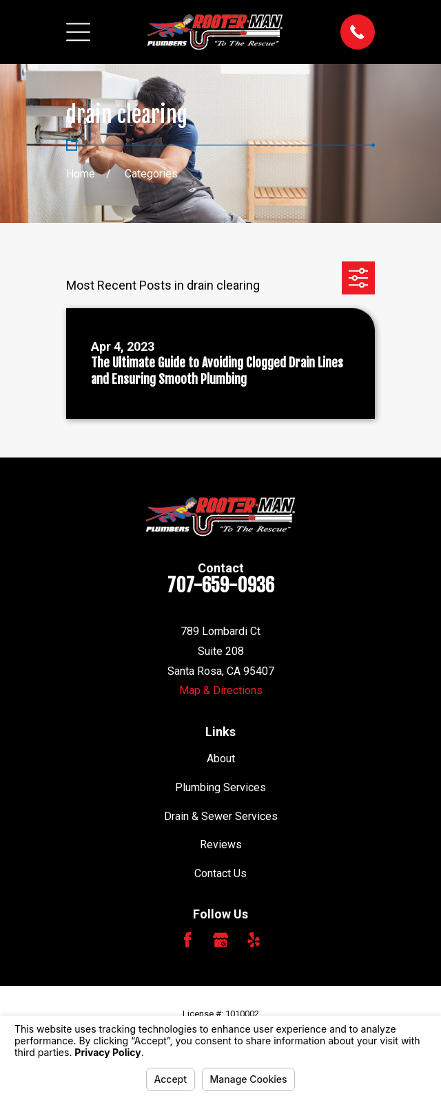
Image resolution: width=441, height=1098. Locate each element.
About (221, 758)
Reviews (221, 844)
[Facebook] (187, 939)
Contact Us (220, 873)
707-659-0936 (220, 585)
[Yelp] (253, 939)
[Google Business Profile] (220, 939)
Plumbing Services (220, 787)
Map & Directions (221, 690)
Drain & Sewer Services (221, 816)
